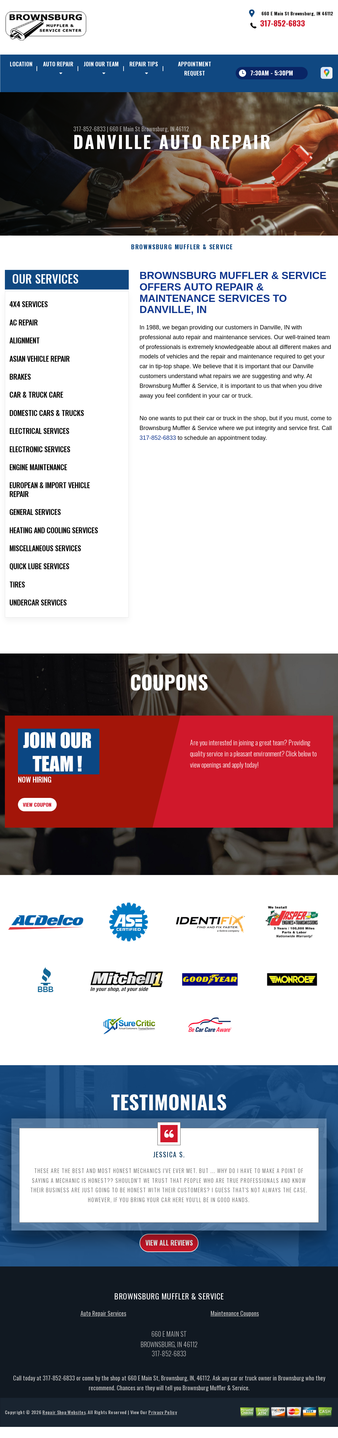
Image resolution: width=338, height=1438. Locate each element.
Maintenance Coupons (235, 1356)
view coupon (53, 840)
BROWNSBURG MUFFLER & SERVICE (182, 278)
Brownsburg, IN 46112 (165, 128)
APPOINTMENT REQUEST (194, 68)
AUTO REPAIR (58, 64)
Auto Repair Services (103, 1356)
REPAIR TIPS (143, 64)
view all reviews (169, 1284)
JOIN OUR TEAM (101, 64)
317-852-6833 (282, 23)
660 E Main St (125, 128)
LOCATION (21, 64)
